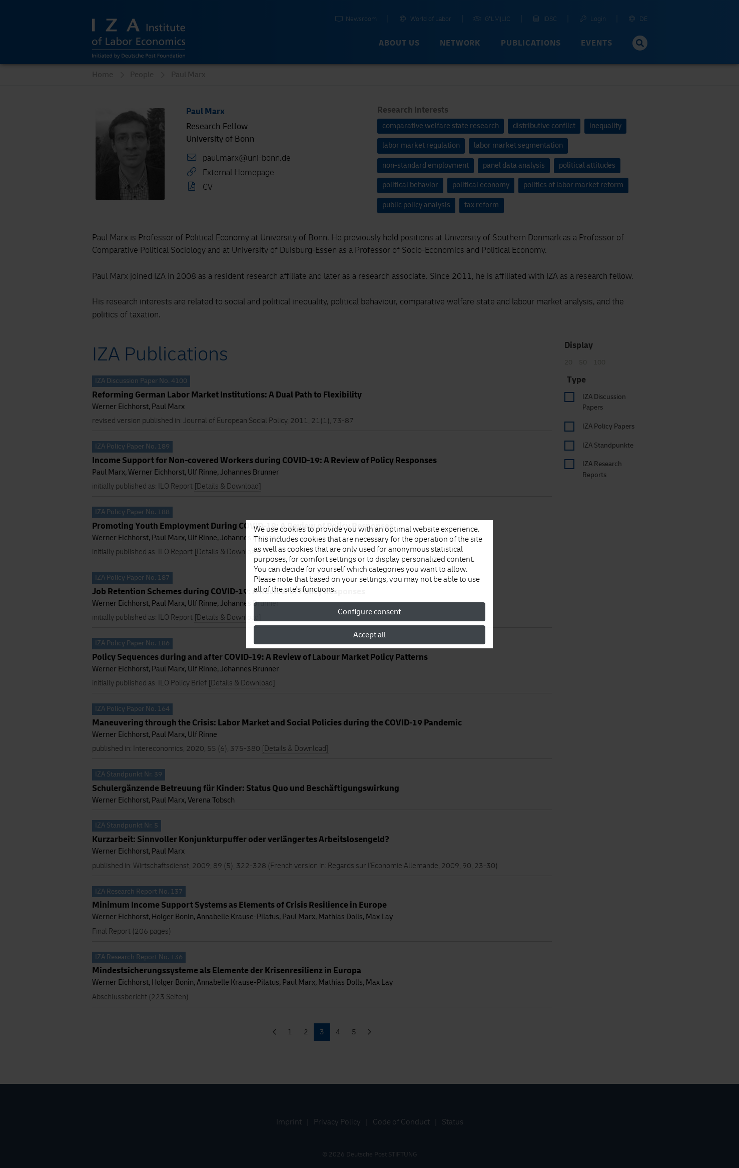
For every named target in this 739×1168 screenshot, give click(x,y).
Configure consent (369, 612)
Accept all (369, 635)
